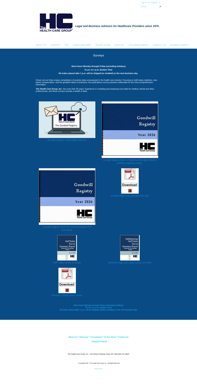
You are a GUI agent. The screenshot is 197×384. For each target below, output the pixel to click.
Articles (119, 45)
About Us (41, 45)
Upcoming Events (138, 45)
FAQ (66, 45)
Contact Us (159, 45)
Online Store (103, 45)
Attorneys (84, 337)
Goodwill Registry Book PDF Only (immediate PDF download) (67, 228)
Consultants (96, 337)
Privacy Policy (98, 368)
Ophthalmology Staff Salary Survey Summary (129, 262)
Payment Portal (179, 45)
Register (154, 2)
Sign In (144, 2)
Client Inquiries (82, 45)
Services (55, 45)
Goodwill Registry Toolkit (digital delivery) (66, 139)
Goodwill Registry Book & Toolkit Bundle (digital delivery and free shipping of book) (130, 161)
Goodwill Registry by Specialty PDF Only (129, 195)
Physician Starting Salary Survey (67, 295)
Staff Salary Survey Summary (67, 262)
